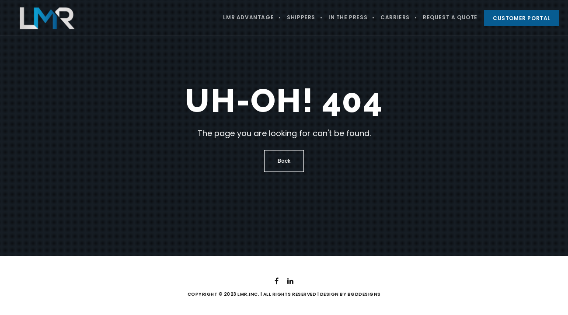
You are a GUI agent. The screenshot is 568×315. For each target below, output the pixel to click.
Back (284, 160)
